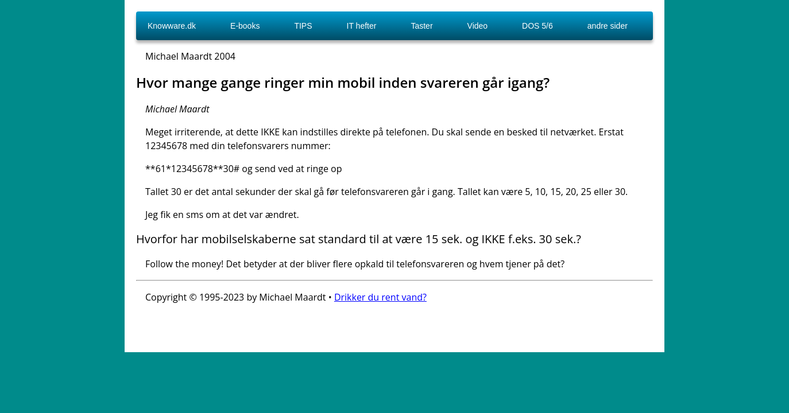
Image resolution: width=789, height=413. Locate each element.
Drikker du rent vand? (380, 297)
